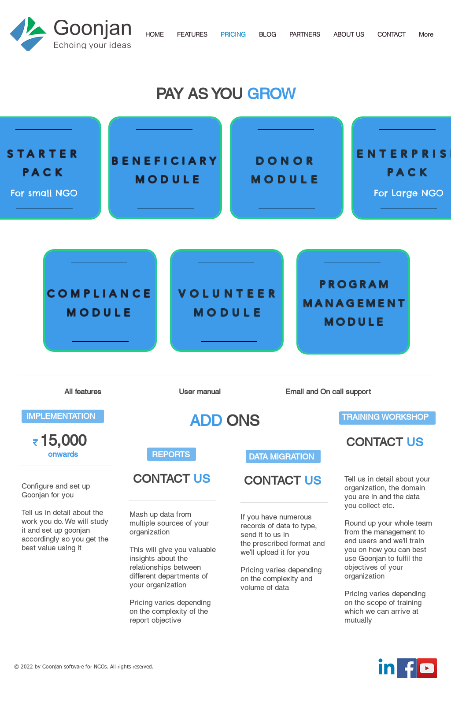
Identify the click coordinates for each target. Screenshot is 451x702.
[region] (165, 167)
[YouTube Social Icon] (427, 668)
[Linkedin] (386, 668)
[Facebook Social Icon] (407, 668)
